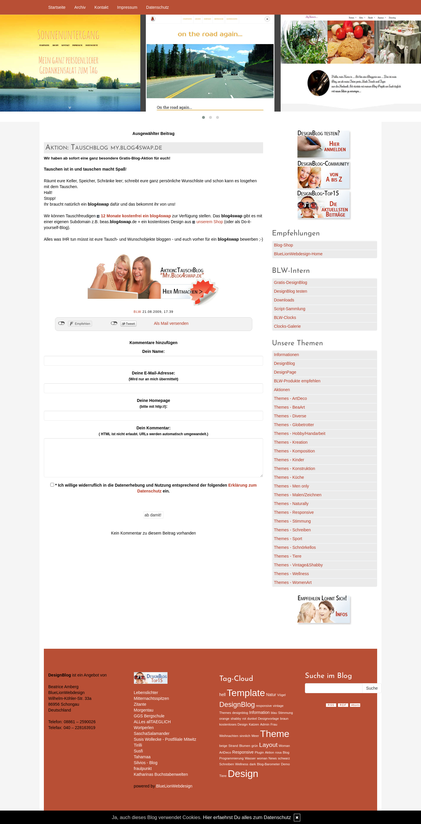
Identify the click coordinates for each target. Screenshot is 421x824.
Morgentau (143, 710)
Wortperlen (144, 727)
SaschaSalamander (152, 733)
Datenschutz (157, 7)
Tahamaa (142, 756)
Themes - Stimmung (292, 521)
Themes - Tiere (287, 556)
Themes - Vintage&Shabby (298, 565)
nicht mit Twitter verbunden (114, 323)
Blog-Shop (283, 245)
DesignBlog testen (290, 291)
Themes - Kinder (289, 459)
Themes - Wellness (291, 573)
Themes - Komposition (294, 451)
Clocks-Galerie (287, 326)
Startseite (56, 7)
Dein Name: (153, 351)
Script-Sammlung (289, 308)
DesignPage (285, 372)
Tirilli (138, 745)
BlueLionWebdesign (174, 786)
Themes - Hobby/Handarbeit (299, 433)
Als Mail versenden (171, 323)
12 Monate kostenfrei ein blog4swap (136, 216)
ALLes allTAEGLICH (152, 721)
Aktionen (282, 389)
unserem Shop (209, 221)
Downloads (284, 300)
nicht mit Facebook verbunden (61, 323)
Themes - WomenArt (293, 582)
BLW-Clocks (285, 317)
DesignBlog (284, 363)
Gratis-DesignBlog (290, 282)
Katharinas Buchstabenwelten (161, 774)
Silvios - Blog (146, 762)
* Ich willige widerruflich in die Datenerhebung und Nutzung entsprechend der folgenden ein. (153, 488)
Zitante (140, 704)
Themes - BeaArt (289, 407)
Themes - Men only (291, 486)
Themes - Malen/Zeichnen (298, 494)
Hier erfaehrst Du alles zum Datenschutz (247, 817)
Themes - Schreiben (292, 530)
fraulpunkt (143, 768)
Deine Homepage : (153, 403)
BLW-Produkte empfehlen (297, 381)
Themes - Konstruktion (294, 468)
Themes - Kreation (291, 442)
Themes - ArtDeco (290, 398)
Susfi (138, 751)
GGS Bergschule (149, 716)
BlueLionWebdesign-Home (298, 253)
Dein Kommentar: (153, 431)
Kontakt (101, 7)
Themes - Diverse (290, 416)
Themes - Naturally (291, 503)
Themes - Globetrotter (294, 424)
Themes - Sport (288, 538)
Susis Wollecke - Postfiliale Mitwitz (165, 739)
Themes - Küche (289, 477)
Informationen (286, 354)
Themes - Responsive (294, 512)
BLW (137, 311)
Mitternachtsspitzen (151, 698)
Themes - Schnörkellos (295, 547)
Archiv (80, 7)
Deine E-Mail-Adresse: (153, 376)
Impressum (127, 7)
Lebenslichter (146, 692)
